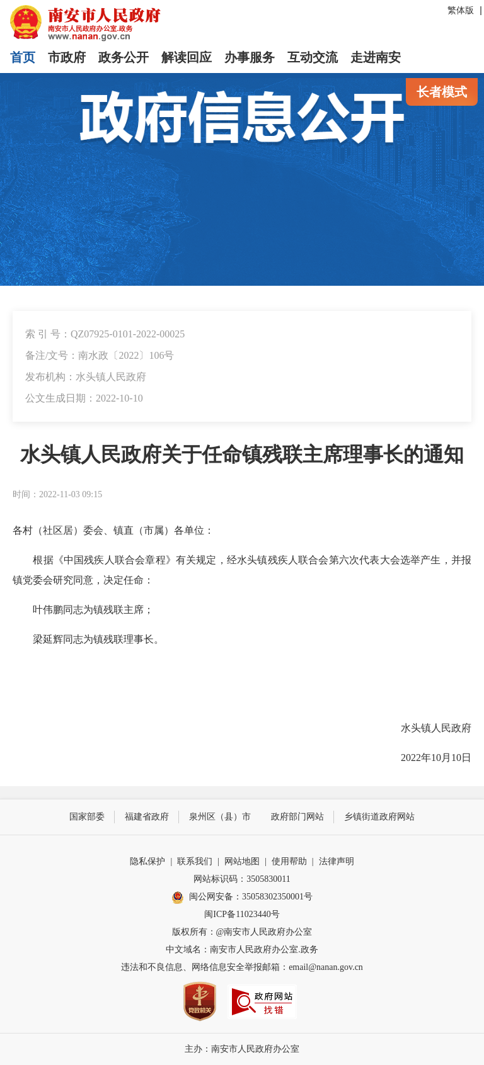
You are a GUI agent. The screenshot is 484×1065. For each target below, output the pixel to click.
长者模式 (442, 92)
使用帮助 (289, 861)
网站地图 (242, 861)
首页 (22, 57)
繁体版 (460, 10)
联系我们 (194, 861)
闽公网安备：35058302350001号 (242, 897)
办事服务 (249, 57)
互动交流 (312, 57)
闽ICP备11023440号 (241, 914)
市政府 (67, 57)
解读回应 (186, 57)
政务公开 (123, 57)
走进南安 (375, 57)
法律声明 (336, 861)
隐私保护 (147, 861)
